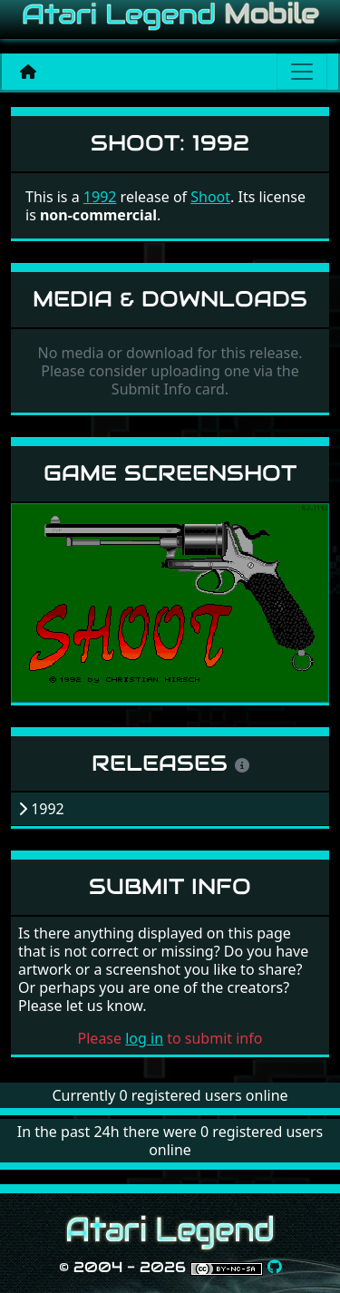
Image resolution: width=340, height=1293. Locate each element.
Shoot (210, 197)
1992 (100, 197)
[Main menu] (302, 71)
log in (144, 1038)
